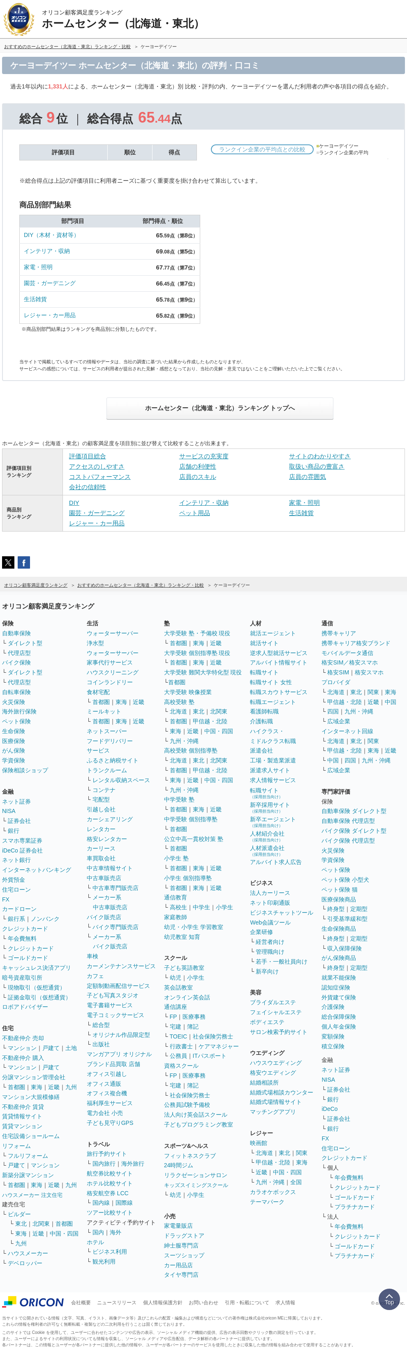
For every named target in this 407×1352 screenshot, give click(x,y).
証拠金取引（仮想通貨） (39, 997)
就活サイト (264, 643)
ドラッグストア (184, 1235)
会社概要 (81, 1303)
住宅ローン (16, 889)
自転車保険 (16, 692)
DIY (74, 502)
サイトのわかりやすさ (320, 456)
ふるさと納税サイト (113, 760)
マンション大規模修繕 (31, 1097)
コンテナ (104, 790)
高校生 (178, 907)
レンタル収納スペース (121, 780)
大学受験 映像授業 (188, 692)
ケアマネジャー (219, 1046)
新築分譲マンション (28, 1175)
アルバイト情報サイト (279, 662)
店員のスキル (197, 476)
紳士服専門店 (181, 1245)
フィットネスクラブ (190, 1155)
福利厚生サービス (110, 1103)
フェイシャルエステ (276, 1012)
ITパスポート (210, 1055)
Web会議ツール (270, 922)
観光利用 (104, 1261)
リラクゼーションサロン (195, 1175)
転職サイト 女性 (271, 682)
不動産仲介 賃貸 (23, 1106)
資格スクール (181, 1065)
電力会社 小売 (105, 1113)
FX (5, 899)
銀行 (13, 830)
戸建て (51, 1048)
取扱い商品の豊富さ (317, 466)
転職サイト (264, 672)
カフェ (95, 976)
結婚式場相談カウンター (281, 1092)
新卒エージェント (273, 822)
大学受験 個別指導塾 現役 (197, 653)
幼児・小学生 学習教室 (193, 927)
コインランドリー (110, 682)
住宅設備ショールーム (31, 1136)
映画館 (258, 1143)
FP (173, 1016)
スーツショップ (184, 1255)
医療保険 (13, 741)
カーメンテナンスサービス (121, 966)
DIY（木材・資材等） (51, 235)
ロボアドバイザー (25, 1007)
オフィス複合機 (107, 1093)
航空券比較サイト (110, 1173)
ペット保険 (16, 721)
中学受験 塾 (179, 799)
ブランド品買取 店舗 (113, 1064)
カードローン (19, 909)
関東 (302, 1153)
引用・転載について (247, 1303)
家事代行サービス (110, 662)
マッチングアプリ (273, 1111)
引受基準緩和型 (347, 918)
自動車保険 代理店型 (348, 821)
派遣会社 (261, 750)
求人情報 (285, 1303)
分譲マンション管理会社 (33, 1077)
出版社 (101, 1044)
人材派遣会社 (267, 851)
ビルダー (19, 1214)
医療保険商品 (338, 899)
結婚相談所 (264, 1082)
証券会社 (19, 821)
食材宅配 (98, 692)
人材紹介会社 (267, 836)
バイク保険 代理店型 (348, 840)
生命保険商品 (338, 928)
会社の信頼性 (87, 486)
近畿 (54, 1087)
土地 (71, 1048)
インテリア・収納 (47, 251)
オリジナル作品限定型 (121, 1034)
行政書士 (181, 1046)
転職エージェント (273, 702)
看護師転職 (264, 711)
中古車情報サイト (110, 868)
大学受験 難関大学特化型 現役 (203, 672)
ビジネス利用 (109, 1251)
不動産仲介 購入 (23, 1058)
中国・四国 (64, 1233)
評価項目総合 (87, 456)
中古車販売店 (104, 878)
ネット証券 (16, 801)
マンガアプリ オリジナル (119, 1054)
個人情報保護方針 (163, 1303)
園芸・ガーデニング (50, 283)
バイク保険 (16, 662)
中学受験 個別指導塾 (190, 819)
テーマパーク (267, 1202)
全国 (296, 1182)
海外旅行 (132, 1163)
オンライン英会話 (187, 997)
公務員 (178, 1055)
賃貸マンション (22, 1126)
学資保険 (13, 760)
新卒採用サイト (270, 807)
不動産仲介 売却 (23, 1038)
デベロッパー (25, 1263)
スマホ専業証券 (22, 840)
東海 (36, 1087)
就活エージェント (273, 633)
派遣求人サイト (270, 770)
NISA (9, 811)
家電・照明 (38, 267)
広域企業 (338, 721)
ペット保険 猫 (339, 889)
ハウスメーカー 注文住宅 (32, 1195)
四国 (333, 711)
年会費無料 (22, 938)
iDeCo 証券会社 (22, 850)
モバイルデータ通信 (347, 653)
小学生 (224, 907)
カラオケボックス (273, 1192)
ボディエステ (267, 1022)
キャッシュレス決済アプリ (36, 967)
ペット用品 (194, 512)
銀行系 (16, 918)
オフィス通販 (104, 1083)
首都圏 (16, 1087)
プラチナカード (355, 1206)
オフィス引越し (107, 1074)
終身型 (336, 909)
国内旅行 (104, 1163)
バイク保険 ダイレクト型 (353, 830)
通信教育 (175, 897)
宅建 (175, 1026)
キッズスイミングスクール (196, 1185)
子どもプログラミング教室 (198, 1124)
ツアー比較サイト (110, 1212)
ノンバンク (45, 918)
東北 (21, 1223)
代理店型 (19, 653)
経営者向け (270, 942)
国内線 (101, 1202)
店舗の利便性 (197, 466)
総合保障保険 (338, 1016)
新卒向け (267, 971)
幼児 (175, 977)
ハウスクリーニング (113, 672)
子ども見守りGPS (110, 1123)
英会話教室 (178, 987)
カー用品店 (178, 1265)
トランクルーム (107, 770)
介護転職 (261, 721)
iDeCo (329, 1109)
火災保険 (13, 702)
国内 (98, 1232)
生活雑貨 (35, 299)
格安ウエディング (273, 1072)
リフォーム (16, 1146)
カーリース (101, 848)
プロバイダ (335, 682)
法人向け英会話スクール (195, 1114)
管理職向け (270, 951)
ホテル (95, 1242)
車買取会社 (101, 858)
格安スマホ (369, 672)
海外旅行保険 (19, 711)
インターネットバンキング (36, 869)
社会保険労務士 (213, 1036)
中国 (390, 702)
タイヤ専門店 (181, 1274)
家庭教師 (175, 917)
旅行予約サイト (107, 1153)
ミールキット (104, 711)
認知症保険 (335, 987)
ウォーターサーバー (113, 633)
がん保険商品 (338, 958)
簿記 (193, 1026)
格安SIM (338, 672)
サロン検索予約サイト (279, 1032)
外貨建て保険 (338, 997)
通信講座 (175, 1007)
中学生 (201, 907)
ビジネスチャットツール (281, 912)
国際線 (124, 1202)
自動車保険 (16, 633)
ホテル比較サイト (110, 1183)
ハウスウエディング (276, 1062)
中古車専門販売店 (115, 888)
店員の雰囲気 (307, 476)
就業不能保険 (338, 977)
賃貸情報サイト (22, 1116)
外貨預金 (13, 879)
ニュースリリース (116, 1303)
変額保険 (333, 1036)
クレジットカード (25, 928)
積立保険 (333, 1046)
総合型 (101, 1025)
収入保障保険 (344, 948)
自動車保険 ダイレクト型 (353, 811)
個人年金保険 (338, 1026)
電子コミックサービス (115, 1015)
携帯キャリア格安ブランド (356, 643)
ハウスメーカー (28, 1253)
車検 (92, 956)
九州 (71, 1087)
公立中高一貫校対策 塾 (193, 839)
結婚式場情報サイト (276, 1102)
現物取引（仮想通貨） (36, 987)
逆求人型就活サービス (279, 653)
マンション (22, 1048)
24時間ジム (179, 1165)
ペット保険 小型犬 (345, 879)
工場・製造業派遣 (273, 760)
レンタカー (101, 829)
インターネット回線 (347, 731)
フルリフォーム (28, 1155)
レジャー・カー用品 (50, 315)
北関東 (41, 1223)
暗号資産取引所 (22, 977)
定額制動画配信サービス (118, 986)
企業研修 (261, 932)
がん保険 (13, 750)
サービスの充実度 (204, 456)
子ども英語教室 (184, 967)
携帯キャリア (338, 633)
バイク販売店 (104, 917)
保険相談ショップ (25, 770)
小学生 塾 (176, 858)
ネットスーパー (107, 731)
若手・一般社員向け (282, 961)
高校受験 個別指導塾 (190, 750)
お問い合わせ (203, 1303)
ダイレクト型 (25, 643)
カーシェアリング (110, 819)
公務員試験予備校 (187, 1104)
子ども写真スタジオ (113, 995)
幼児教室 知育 (182, 937)
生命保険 (13, 731)
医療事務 (194, 1016)
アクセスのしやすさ (97, 466)
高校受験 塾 (179, 702)
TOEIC (178, 1036)
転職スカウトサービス (279, 692)
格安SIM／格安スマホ (349, 662)
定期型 (359, 909)
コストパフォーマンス (100, 476)
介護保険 (333, 1007)
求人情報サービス (273, 780)
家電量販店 (178, 1225)
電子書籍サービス (110, 1005)
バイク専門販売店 (115, 927)
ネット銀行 (16, 860)
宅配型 (101, 799)
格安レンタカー (107, 839)
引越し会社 (101, 809)
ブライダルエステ (273, 1002)
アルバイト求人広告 (276, 862)
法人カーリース (270, 893)
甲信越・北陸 (210, 721)
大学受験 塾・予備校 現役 (197, 633)
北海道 (178, 711)
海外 (115, 1232)
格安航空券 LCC (108, 1193)
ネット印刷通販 (270, 902)
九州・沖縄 (184, 741)
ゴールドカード (28, 958)
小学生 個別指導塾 (188, 878)
